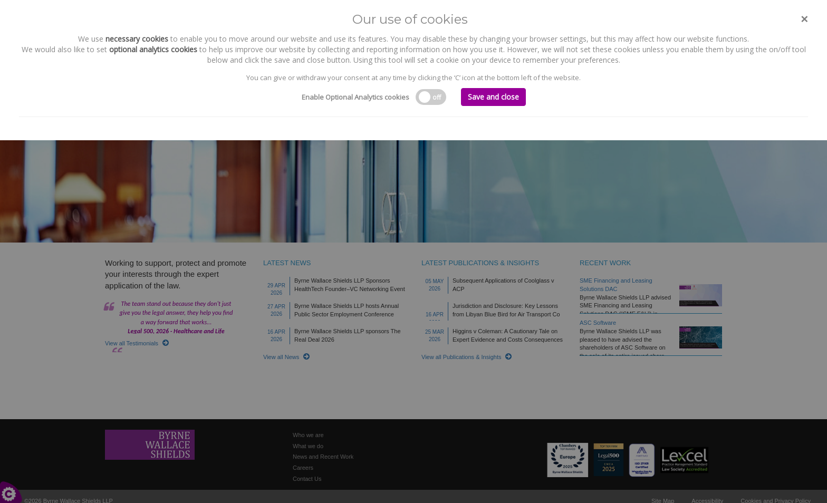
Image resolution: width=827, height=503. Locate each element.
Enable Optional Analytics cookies (355, 97)
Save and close (493, 97)
